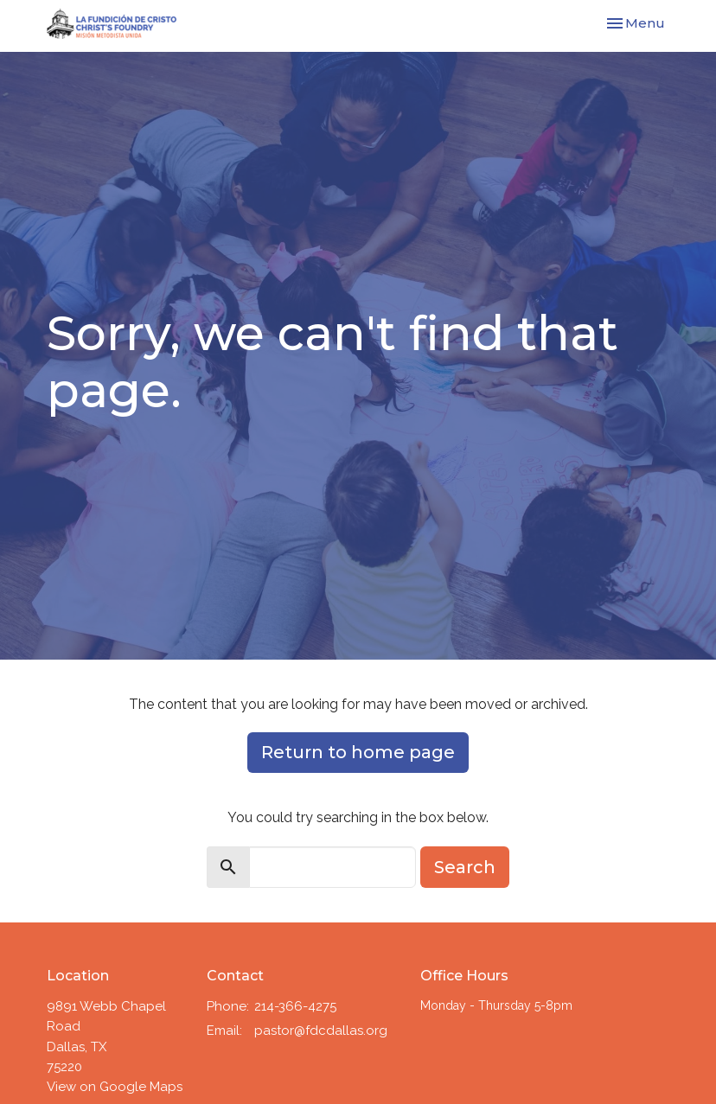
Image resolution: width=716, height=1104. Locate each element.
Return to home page (358, 752)
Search (464, 867)
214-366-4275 (295, 1006)
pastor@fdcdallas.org (320, 1030)
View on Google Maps (114, 1086)
